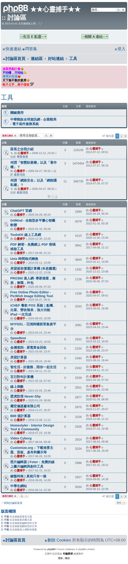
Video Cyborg (21, 438)
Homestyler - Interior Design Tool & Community (32, 427)
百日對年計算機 (21, 377)
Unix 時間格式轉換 (24, 259)
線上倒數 (17, 386)
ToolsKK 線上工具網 (25, 235)
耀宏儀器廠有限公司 (25, 406)
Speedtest (18, 338)
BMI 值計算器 (20, 416)
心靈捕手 (23, 153)
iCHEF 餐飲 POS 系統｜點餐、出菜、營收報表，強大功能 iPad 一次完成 (33, 310)
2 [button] (121, 136)
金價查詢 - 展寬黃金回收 (28, 347)
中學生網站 (18, 486)
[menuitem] (29, 49)
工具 (7, 97)
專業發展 (22, 156)
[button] (125, 136)
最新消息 (19, 174)
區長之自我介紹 (21, 149)
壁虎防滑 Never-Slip (25, 396)
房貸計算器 (18, 357)
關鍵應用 (17, 112)
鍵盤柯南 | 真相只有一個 (28, 476)
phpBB (51, 549)
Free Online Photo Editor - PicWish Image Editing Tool (31, 294)
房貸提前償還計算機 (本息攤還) (33, 268)
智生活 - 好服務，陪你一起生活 (33, 367)
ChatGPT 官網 (21, 211)
